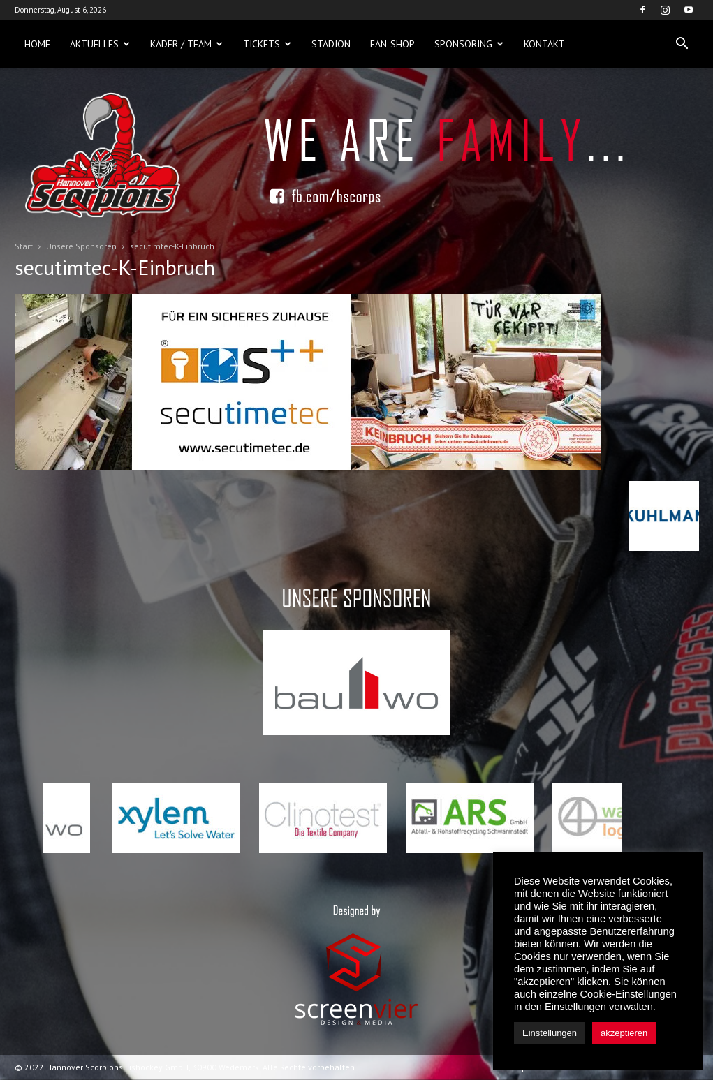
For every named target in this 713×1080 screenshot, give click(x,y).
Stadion (331, 44)
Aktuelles (100, 44)
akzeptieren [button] (624, 1033)
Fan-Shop (392, 44)
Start (24, 246)
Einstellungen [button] (549, 1033)
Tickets (267, 44)
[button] (682, 44)
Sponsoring (468, 44)
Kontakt (544, 44)
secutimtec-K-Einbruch (115, 267)
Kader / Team (186, 44)
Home (37, 44)
